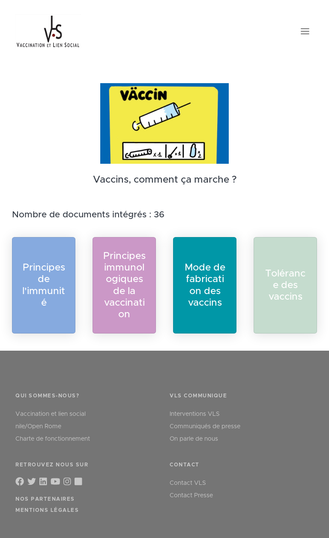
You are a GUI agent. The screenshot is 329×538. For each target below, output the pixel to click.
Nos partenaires (45, 499)
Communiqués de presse (205, 427)
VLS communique (198, 395)
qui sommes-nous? (47, 395)
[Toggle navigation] (305, 31)
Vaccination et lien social (50, 414)
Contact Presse (191, 496)
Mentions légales (47, 510)
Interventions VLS (195, 414)
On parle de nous (194, 439)
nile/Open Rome (38, 427)
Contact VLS (188, 483)
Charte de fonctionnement (52, 439)
